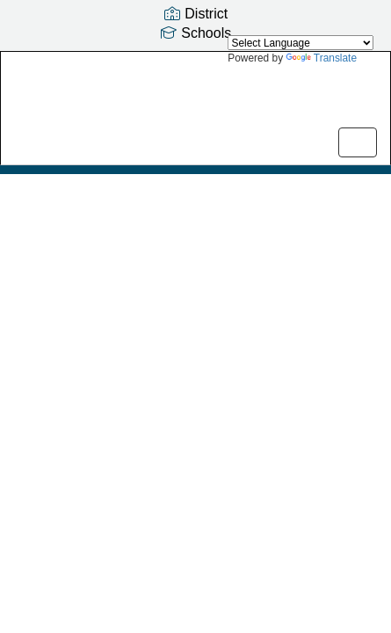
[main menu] (357, 142)
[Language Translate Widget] (300, 42)
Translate (321, 58)
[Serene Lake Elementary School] (195, 95)
